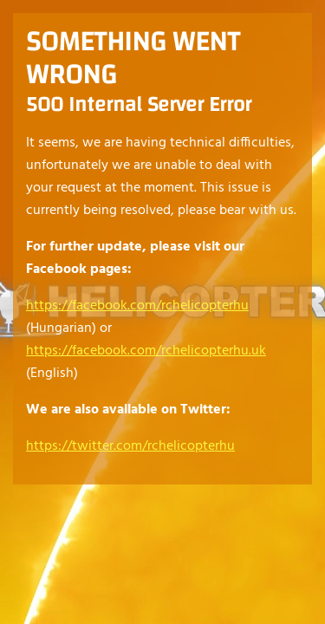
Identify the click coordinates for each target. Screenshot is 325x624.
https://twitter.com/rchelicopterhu (130, 446)
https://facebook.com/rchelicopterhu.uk (146, 351)
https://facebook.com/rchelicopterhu (137, 306)
